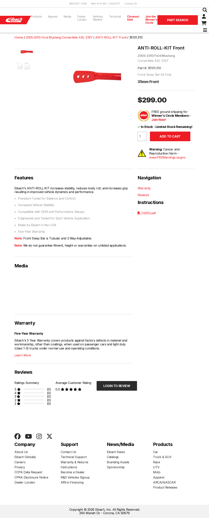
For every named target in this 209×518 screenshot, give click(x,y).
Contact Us (68, 452)
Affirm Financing (72, 482)
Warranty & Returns (74, 462)
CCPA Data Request (28, 472)
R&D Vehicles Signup (75, 477)
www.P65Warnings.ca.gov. (167, 157)
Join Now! (158, 120)
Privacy (19, 467)
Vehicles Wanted (98, 18)
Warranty (144, 188)
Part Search (177, 20)
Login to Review (116, 386)
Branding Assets (118, 462)
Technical (115, 16)
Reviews (143, 195)
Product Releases (165, 487)
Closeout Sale (133, 18)
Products (36, 16)
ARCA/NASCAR (164, 482)
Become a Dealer (73, 472)
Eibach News (116, 452)
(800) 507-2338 (78, 3)
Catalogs (113, 457)
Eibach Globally (25, 457)
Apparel (53, 16)
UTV (156, 467)
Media (67, 16)
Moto (156, 472)
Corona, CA (131, 3)
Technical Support (73, 457)
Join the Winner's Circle (151, 19)
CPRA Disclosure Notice (31, 477)
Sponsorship (116, 467)
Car (155, 452)
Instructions (69, 467)
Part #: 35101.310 (149, 68)
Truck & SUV (162, 457)
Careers (19, 462)
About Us (21, 452)
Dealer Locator (82, 18)
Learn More (22, 355)
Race (156, 462)
